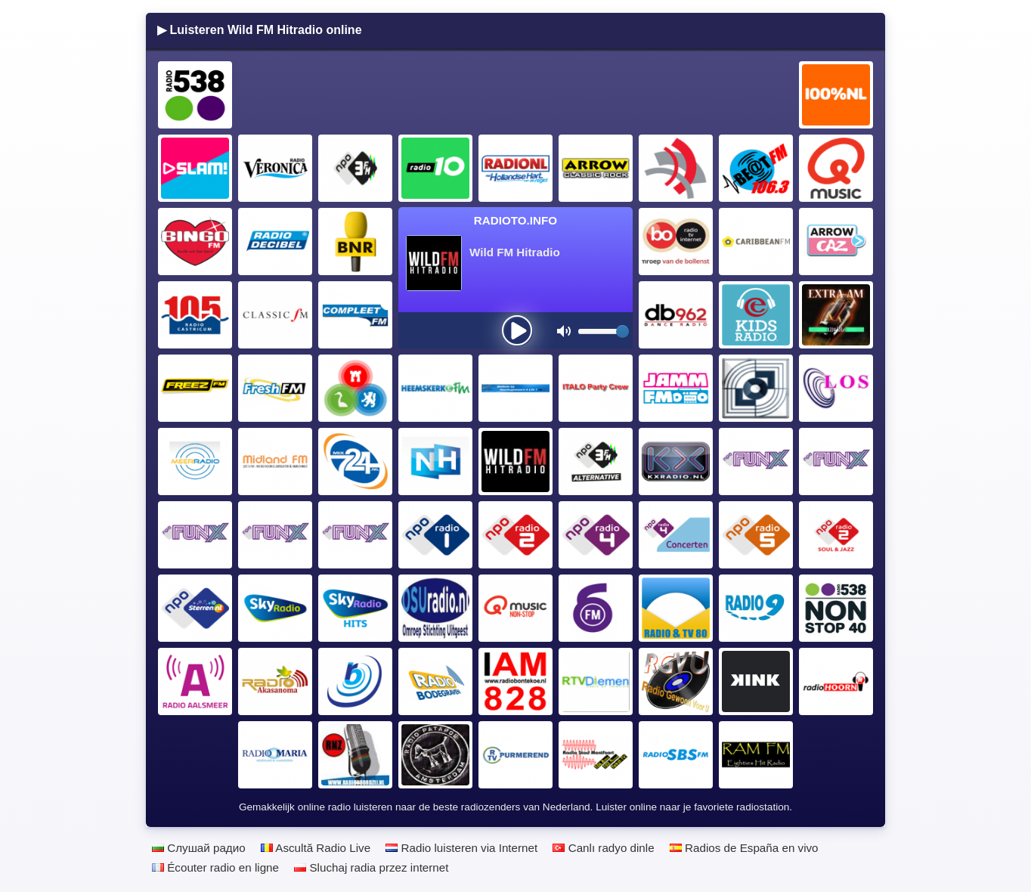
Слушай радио (199, 847)
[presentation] (517, 330)
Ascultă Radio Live (315, 847)
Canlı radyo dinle (603, 847)
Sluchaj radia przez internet (371, 867)
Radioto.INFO (515, 220)
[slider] (622, 331)
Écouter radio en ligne (215, 867)
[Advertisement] (516, 95)
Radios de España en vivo (744, 847)
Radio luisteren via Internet (461, 847)
